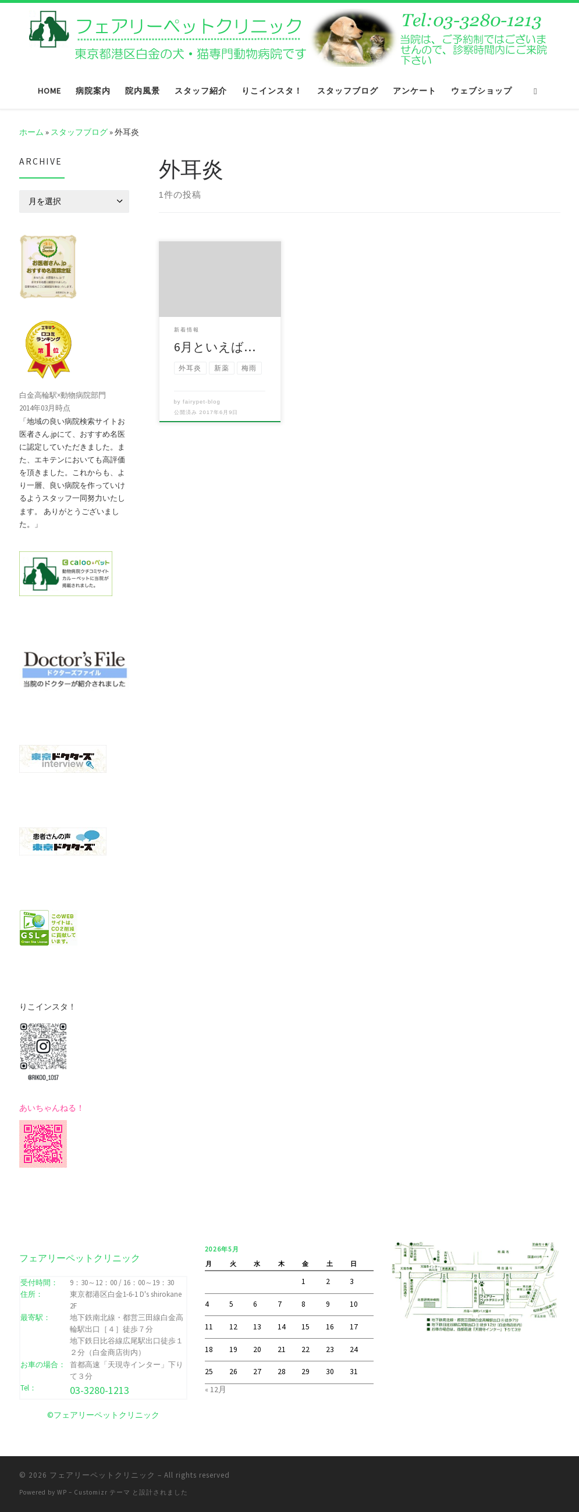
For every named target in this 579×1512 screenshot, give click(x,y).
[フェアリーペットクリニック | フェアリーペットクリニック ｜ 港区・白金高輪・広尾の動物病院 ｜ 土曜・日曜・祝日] (290, 36)
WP (62, 1492)
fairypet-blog (202, 402)
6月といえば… (214, 347)
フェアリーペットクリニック (102, 1475)
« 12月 (215, 1390)
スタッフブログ (79, 132)
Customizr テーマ (102, 1492)
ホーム (31, 132)
